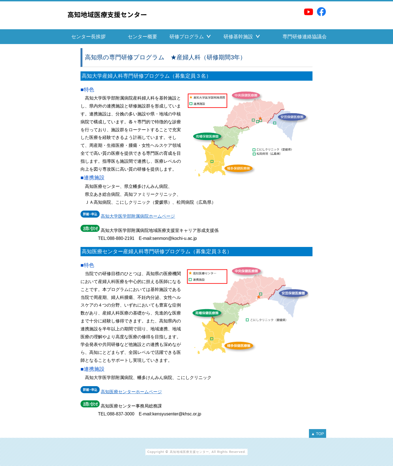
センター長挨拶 (88, 36)
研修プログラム (186, 36)
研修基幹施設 (238, 36)
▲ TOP (317, 434)
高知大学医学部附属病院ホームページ (138, 216)
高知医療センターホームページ (131, 391)
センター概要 (142, 36)
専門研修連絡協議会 (304, 36)
